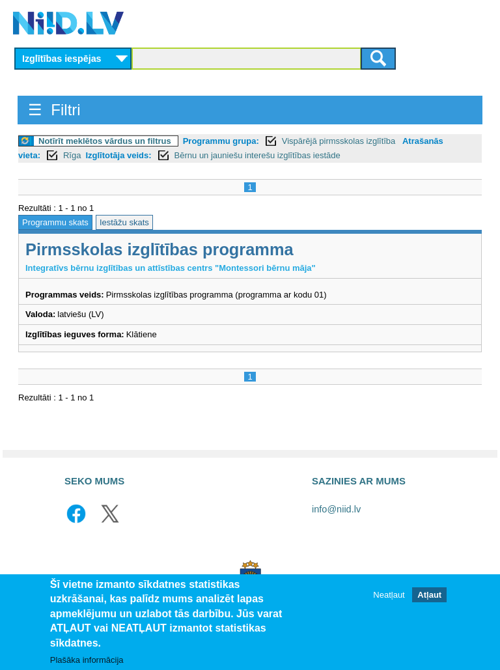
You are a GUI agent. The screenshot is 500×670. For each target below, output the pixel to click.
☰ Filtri (54, 110)
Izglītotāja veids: (118, 155)
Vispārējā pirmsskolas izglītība (340, 141)
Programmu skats (55, 222)
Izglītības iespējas (62, 58)
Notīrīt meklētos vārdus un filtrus (104, 141)
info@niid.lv (336, 509)
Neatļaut (388, 596)
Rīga (72, 155)
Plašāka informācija (87, 661)
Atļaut (429, 596)
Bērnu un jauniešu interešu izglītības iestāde (257, 155)
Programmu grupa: (221, 141)
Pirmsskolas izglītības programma (159, 249)
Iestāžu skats (124, 222)
